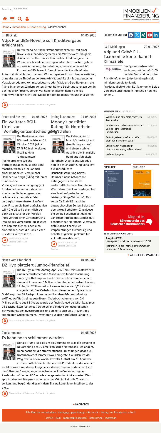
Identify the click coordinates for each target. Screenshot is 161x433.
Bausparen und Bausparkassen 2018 (128, 241)
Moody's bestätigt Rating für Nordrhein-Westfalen (71, 127)
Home (5, 27)
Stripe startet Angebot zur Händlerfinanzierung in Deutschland (124, 147)
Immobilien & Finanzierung (29, 27)
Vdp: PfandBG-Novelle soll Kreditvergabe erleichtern (41, 43)
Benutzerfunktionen (28, 21)
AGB (58, 418)
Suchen (20, 21)
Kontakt (49, 418)
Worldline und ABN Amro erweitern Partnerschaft (124, 118)
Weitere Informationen (144, 255)
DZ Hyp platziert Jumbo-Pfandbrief (35, 265)
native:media (85, 426)
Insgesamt (128, 112)
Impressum (110, 418)
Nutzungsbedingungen (75, 418)
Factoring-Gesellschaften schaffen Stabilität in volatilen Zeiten (123, 139)
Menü (13, 21)
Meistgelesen (112, 112)
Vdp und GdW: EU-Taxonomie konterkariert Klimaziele (128, 57)
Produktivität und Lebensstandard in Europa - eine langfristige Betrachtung (124, 129)
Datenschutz (95, 418)
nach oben (82, 404)
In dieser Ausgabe (115, 154)
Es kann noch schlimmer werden (33, 338)
